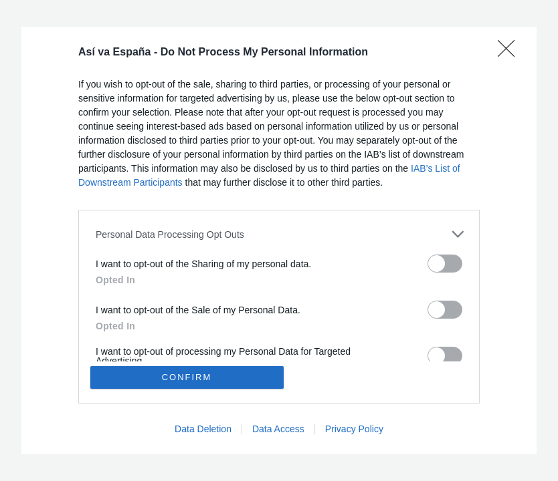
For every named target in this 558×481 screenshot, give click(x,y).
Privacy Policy (354, 429)
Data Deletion (203, 429)
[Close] (510, 52)
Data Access (278, 429)
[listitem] (279, 234)
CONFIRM (187, 377)
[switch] (445, 264)
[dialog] (279, 240)
